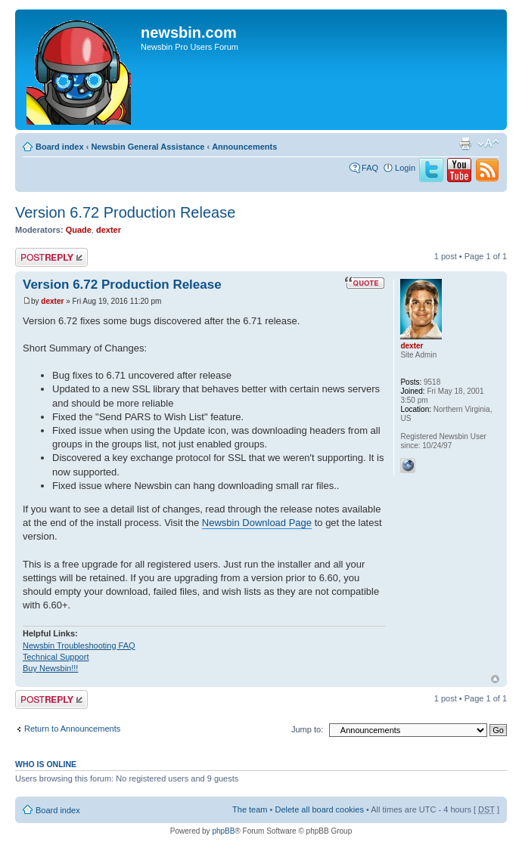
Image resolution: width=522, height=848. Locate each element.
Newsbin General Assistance (147, 146)
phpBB (223, 831)
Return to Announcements (72, 728)
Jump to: (307, 729)
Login (405, 167)
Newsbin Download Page (257, 522)
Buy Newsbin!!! (50, 668)
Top (495, 679)
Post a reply (51, 257)
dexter (108, 229)
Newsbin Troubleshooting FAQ (79, 645)
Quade (79, 229)
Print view (465, 143)
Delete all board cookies (319, 809)
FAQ (370, 167)
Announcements (244, 146)
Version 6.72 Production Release (125, 212)
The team (249, 809)
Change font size (488, 143)
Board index (60, 146)
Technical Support (56, 656)
